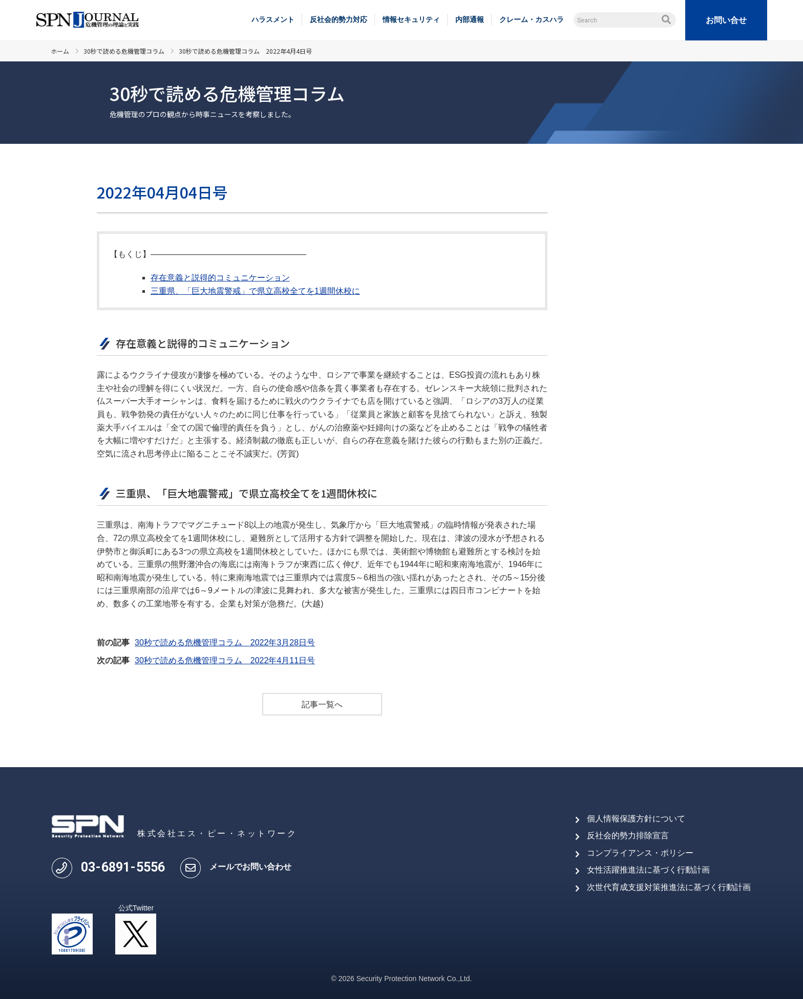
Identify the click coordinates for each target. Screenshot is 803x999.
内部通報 (469, 19)
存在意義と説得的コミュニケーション (220, 277)
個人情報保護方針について (636, 818)
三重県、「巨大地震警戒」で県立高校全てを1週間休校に (255, 291)
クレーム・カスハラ (531, 19)
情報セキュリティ (411, 19)
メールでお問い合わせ (250, 866)
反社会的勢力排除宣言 (628, 835)
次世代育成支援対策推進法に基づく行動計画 (669, 887)
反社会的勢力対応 (338, 19)
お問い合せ (726, 20)
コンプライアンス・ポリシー (640, 853)
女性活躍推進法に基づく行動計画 (648, 870)
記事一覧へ (322, 704)
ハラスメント (272, 19)
